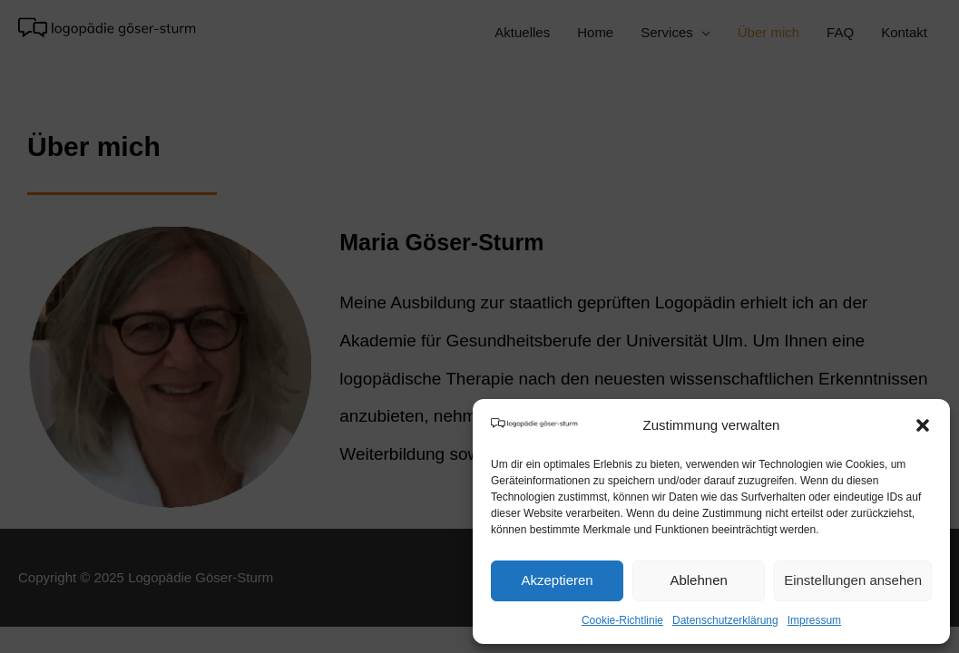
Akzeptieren (556, 580)
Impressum (814, 620)
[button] (923, 425)
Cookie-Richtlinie (622, 620)
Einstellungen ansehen (853, 580)
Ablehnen (698, 580)
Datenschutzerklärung (725, 620)
